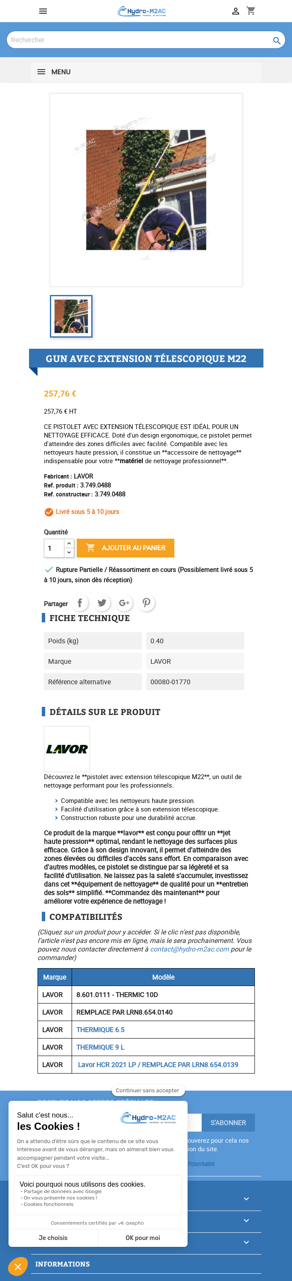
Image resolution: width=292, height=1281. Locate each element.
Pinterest (146, 602)
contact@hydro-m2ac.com (189, 949)
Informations (62, 1263)
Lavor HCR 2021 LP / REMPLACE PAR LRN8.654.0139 (157, 1064)
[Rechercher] (146, 40)
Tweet (101, 602)
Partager (79, 602)
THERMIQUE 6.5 (100, 1029)
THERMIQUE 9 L (100, 1047)
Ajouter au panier (125, 548)
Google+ (124, 602)
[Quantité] (54, 548)
